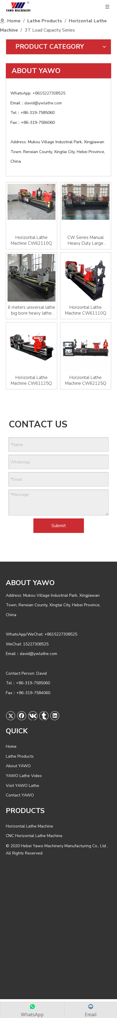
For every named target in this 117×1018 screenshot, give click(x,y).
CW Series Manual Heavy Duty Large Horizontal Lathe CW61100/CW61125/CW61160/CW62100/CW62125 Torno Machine (86, 240)
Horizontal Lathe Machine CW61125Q (31, 380)
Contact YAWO (20, 795)
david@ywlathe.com (43, 103)
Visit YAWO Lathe (22, 785)
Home (11, 746)
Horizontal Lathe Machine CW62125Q (85, 380)
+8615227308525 (49, 93)
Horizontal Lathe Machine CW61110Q (85, 310)
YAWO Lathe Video (24, 776)
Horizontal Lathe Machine (29, 826)
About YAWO (18, 766)
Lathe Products (20, 756)
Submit (58, 525)
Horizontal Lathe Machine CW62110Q (31, 240)
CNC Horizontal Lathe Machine (34, 836)
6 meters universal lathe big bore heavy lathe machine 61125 (31, 310)
